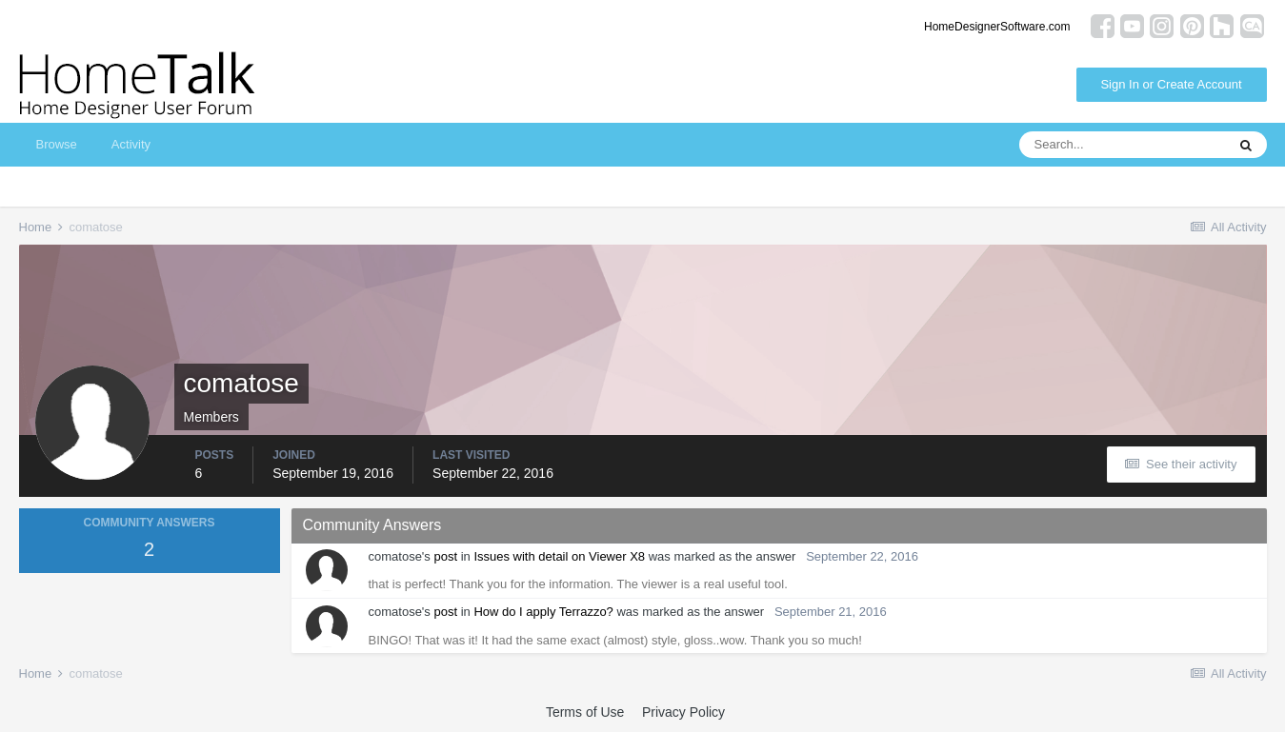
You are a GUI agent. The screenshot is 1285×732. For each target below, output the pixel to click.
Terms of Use (585, 712)
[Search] (1122, 144)
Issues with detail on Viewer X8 (559, 556)
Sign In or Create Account (1170, 84)
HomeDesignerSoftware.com (997, 26)
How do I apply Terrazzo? (542, 611)
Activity (131, 144)
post (445, 556)
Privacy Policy (683, 712)
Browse (56, 144)
